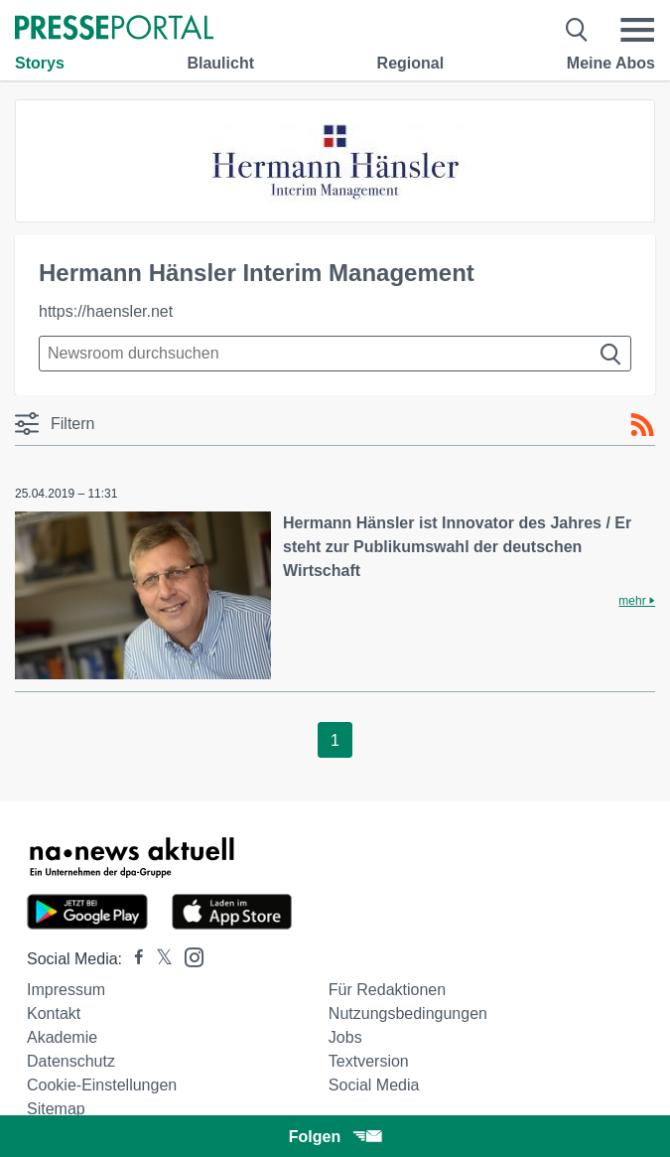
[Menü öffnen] (637, 30)
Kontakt (53, 1013)
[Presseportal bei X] (158, 958)
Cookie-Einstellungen (102, 1085)
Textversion (369, 1061)
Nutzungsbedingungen (408, 1013)
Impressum (66, 989)
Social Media (374, 1085)
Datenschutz (71, 1061)
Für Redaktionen (387, 989)
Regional (411, 63)
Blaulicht (220, 63)
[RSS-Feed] (642, 425)
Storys (40, 63)
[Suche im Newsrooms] (335, 353)
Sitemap (56, 1108)
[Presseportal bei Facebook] (133, 958)
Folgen (335, 1136)
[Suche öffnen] (577, 30)
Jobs (345, 1037)
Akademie (62, 1037)
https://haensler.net (106, 311)
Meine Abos (611, 63)
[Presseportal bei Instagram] (188, 955)
